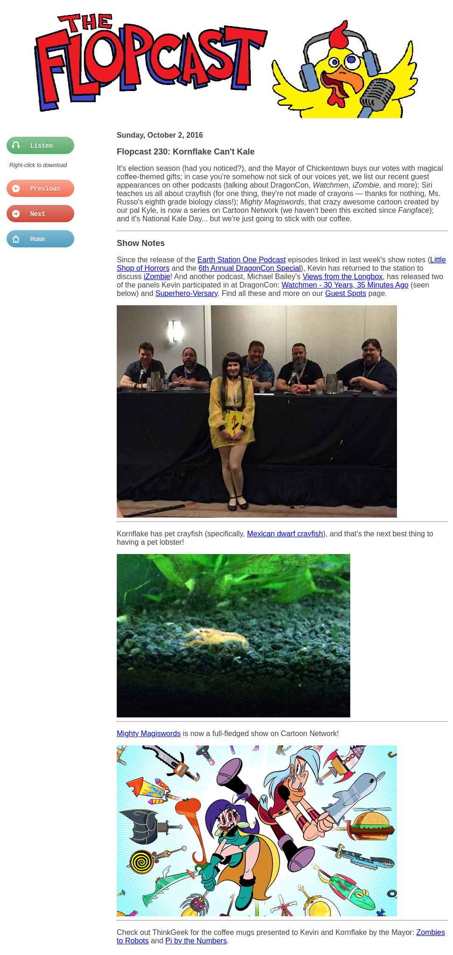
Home (37, 239)
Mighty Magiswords (149, 733)
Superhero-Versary (187, 293)
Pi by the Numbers (196, 941)
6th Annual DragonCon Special (249, 268)
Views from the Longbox (342, 277)
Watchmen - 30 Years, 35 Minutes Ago (345, 285)
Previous (37, 188)
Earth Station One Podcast (242, 260)
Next (37, 213)
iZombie (157, 277)
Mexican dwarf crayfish (285, 534)
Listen (37, 145)
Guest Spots (345, 293)
